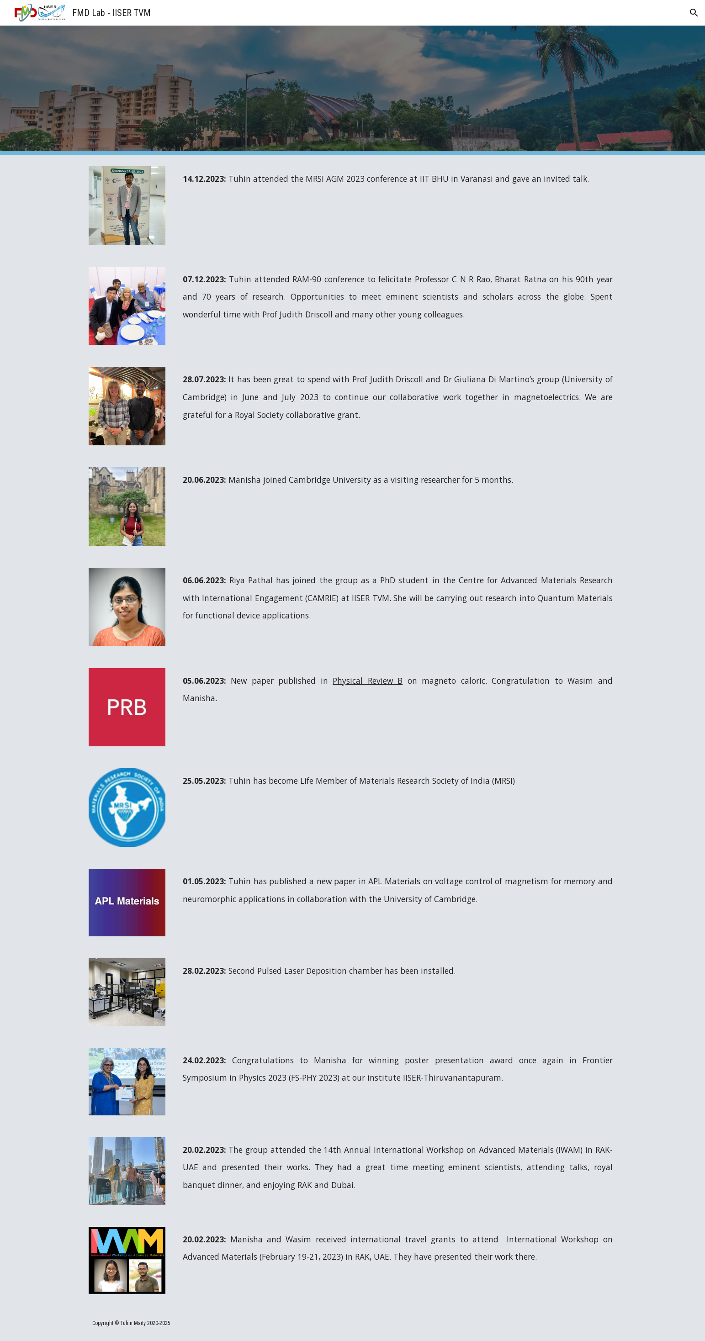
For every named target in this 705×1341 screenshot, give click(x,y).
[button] (694, 13)
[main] (397, 178)
